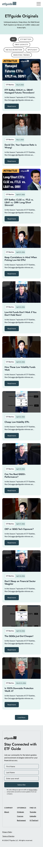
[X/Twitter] (34, 820)
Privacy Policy (7, 832)
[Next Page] (21, 717)
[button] (12, 106)
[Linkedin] (33, 816)
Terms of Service (8, 836)
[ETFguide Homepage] (9, 4)
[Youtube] (33, 812)
